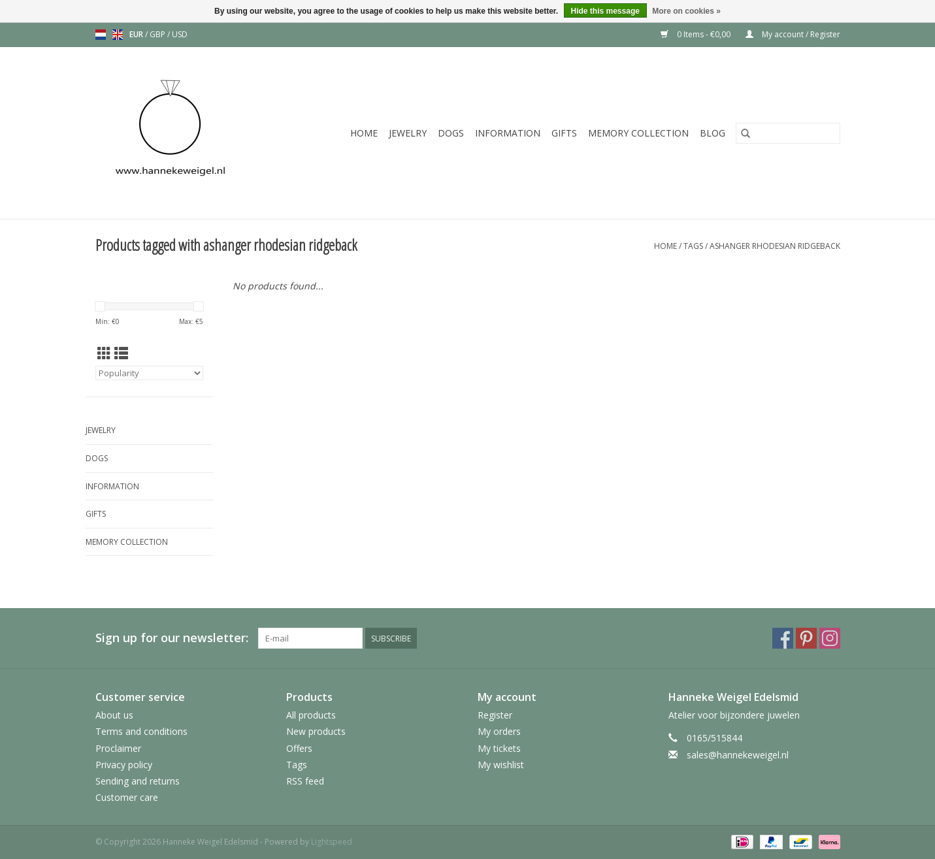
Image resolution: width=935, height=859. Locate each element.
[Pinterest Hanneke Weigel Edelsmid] (806, 638)
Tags (693, 245)
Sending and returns (137, 781)
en (117, 34)
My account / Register (793, 34)
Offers (299, 748)
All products (311, 715)
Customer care (126, 797)
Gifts (564, 133)
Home (364, 133)
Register (495, 715)
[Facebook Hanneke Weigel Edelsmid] (782, 638)
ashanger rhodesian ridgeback (775, 245)
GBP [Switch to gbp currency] (158, 34)
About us (114, 715)
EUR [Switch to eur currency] (137, 34)
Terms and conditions (141, 731)
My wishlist (501, 764)
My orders (499, 731)
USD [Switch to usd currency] (180, 34)
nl (100, 34)
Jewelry (408, 133)
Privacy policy (123, 764)
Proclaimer (118, 748)
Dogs (451, 133)
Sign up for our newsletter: (171, 638)
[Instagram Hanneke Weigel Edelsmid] (829, 638)
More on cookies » (686, 11)
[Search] (788, 133)
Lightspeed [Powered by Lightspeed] (331, 841)
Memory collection (638, 133)
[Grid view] (104, 353)
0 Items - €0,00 (696, 34)
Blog (712, 133)
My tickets (499, 748)
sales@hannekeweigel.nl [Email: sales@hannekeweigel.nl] (738, 755)
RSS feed (305, 781)
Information (507, 133)
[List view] (121, 353)
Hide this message (605, 11)
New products (316, 731)
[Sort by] (149, 373)
